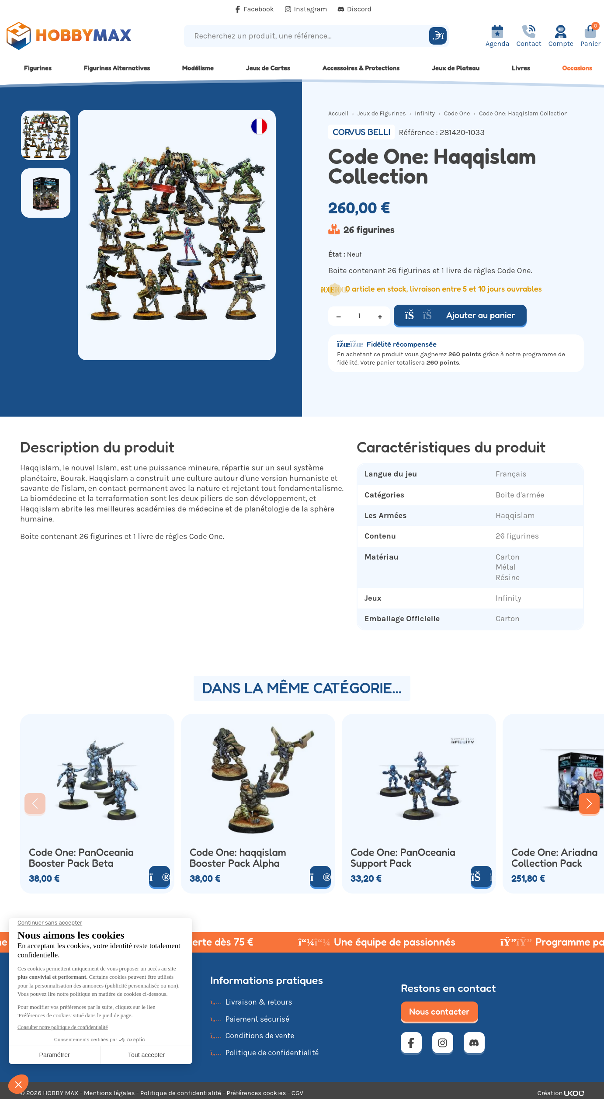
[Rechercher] (438, 36)
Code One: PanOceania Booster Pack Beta (81, 858)
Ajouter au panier (460, 315)
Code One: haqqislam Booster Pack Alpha (238, 858)
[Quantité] (359, 316)
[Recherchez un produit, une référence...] (308, 36)
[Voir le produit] (159, 876)
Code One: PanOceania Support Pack (403, 858)
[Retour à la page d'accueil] (76, 36)
